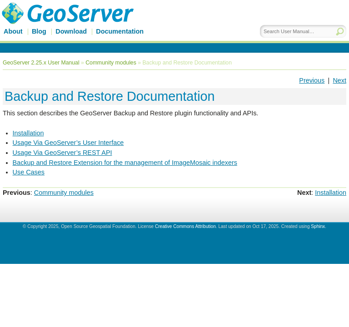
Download (71, 31)
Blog (39, 31)
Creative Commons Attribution (185, 226)
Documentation (120, 31)
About (13, 31)
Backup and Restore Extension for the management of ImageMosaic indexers (125, 162)
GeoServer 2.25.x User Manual (41, 62)
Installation (28, 133)
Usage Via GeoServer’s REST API (62, 152)
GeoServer (80, 25)
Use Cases (29, 172)
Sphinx (318, 226)
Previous (311, 80)
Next (339, 80)
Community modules (110, 62)
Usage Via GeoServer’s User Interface (68, 142)
